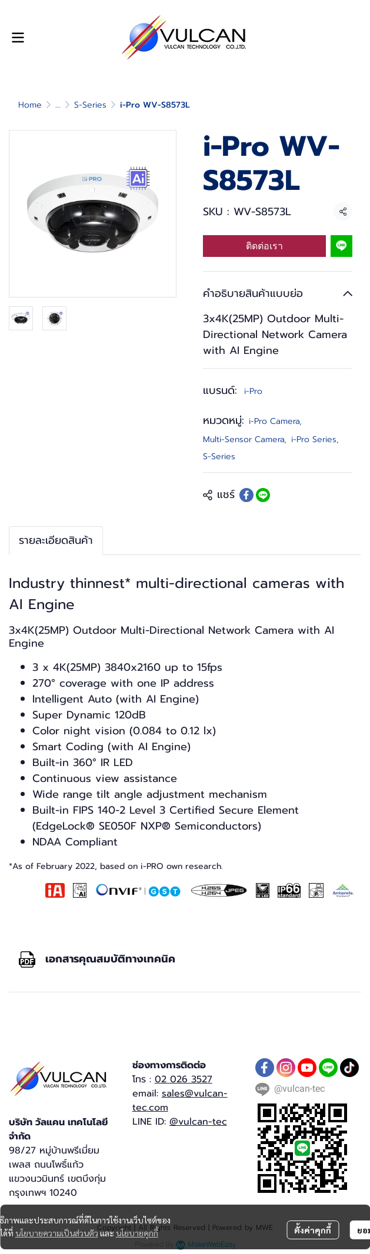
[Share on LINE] (263, 495)
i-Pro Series (315, 439)
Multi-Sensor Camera (244, 439)
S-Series (90, 105)
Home (30, 105)
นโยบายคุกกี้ (137, 1233)
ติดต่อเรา (264, 246)
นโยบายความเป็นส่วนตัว (56, 1233)
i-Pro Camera (275, 421)
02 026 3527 (183, 1079)
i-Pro (253, 391)
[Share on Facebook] (246, 495)
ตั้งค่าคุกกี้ (312, 1230)
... (58, 105)
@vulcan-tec (198, 1122)
